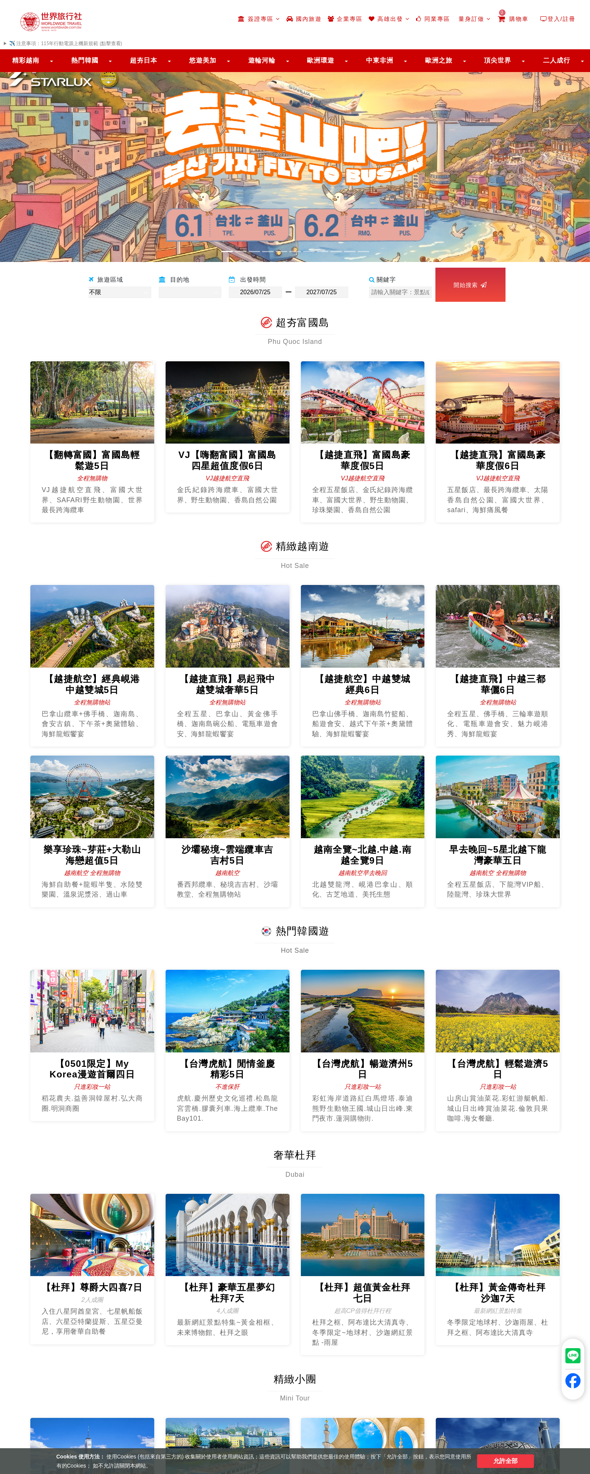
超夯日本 (143, 60)
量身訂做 (473, 19)
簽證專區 (259, 19)
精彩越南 (25, 60)
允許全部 (505, 1461)
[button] (44, 157)
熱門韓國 (85, 60)
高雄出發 (389, 19)
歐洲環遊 (320, 60)
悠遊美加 (202, 60)
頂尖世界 (497, 60)
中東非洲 (379, 60)
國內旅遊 (304, 19)
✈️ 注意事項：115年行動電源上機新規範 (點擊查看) (65, 43)
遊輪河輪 (261, 60)
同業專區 (433, 19)
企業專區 (345, 19)
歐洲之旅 (438, 60)
